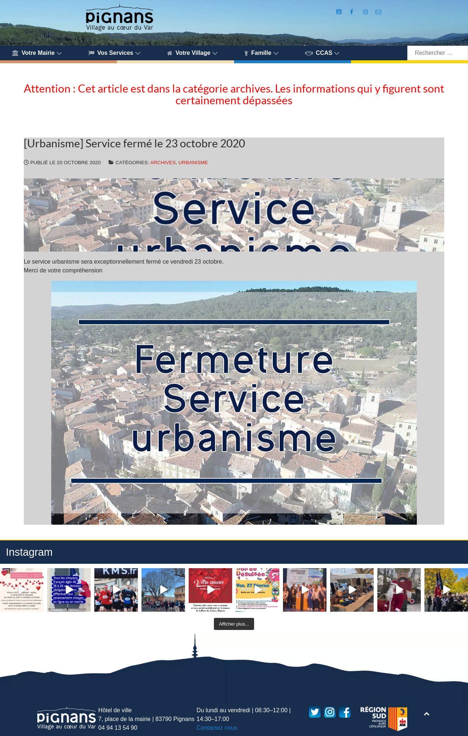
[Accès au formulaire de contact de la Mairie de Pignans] (378, 12)
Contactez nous (217, 728)
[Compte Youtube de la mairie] (340, 12)
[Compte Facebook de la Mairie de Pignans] (352, 12)
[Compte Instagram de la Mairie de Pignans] (366, 12)
